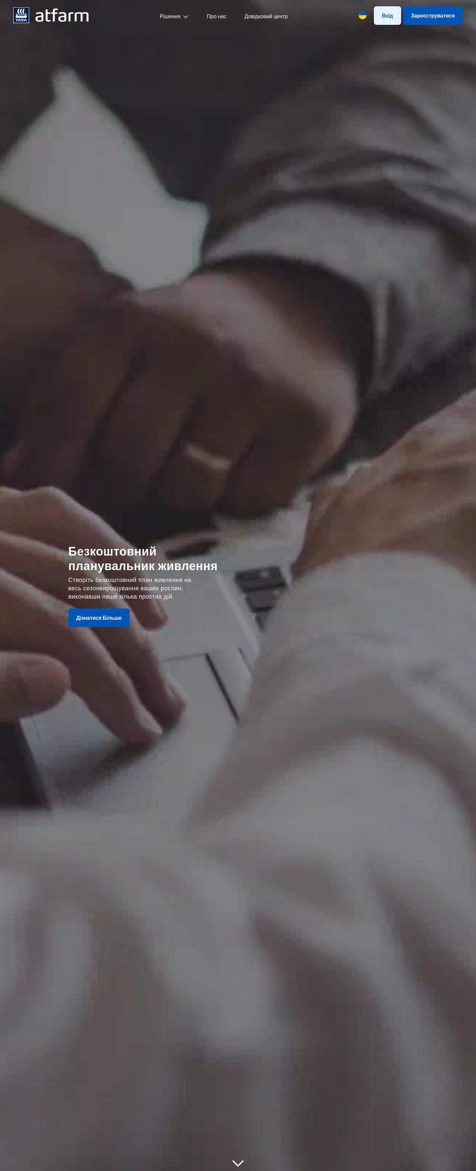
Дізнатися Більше (99, 617)
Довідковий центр (266, 16)
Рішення (170, 16)
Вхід (387, 15)
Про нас (216, 16)
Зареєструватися (433, 15)
